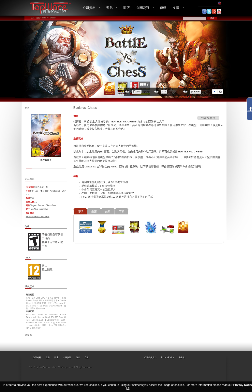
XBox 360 (44, 191)
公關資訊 (143, 8)
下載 (121, 211)
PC (31, 191)
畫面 (94, 211)
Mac (36, 191)
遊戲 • (38, 18)
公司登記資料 (150, 357)
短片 (107, 211)
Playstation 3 (55, 191)
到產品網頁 (208, 118)
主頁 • (33, 18)
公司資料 (90, 8)
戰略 (32, 198)
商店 (126, 8)
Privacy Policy (167, 357)
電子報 (181, 357)
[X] (128, 388)
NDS (28, 195)
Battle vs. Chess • (49, 18)
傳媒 (163, 8)
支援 (176, 8)
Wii (63, 191)
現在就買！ (45, 160)
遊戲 (110, 8)
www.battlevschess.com (37, 216)
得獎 (80, 211)
